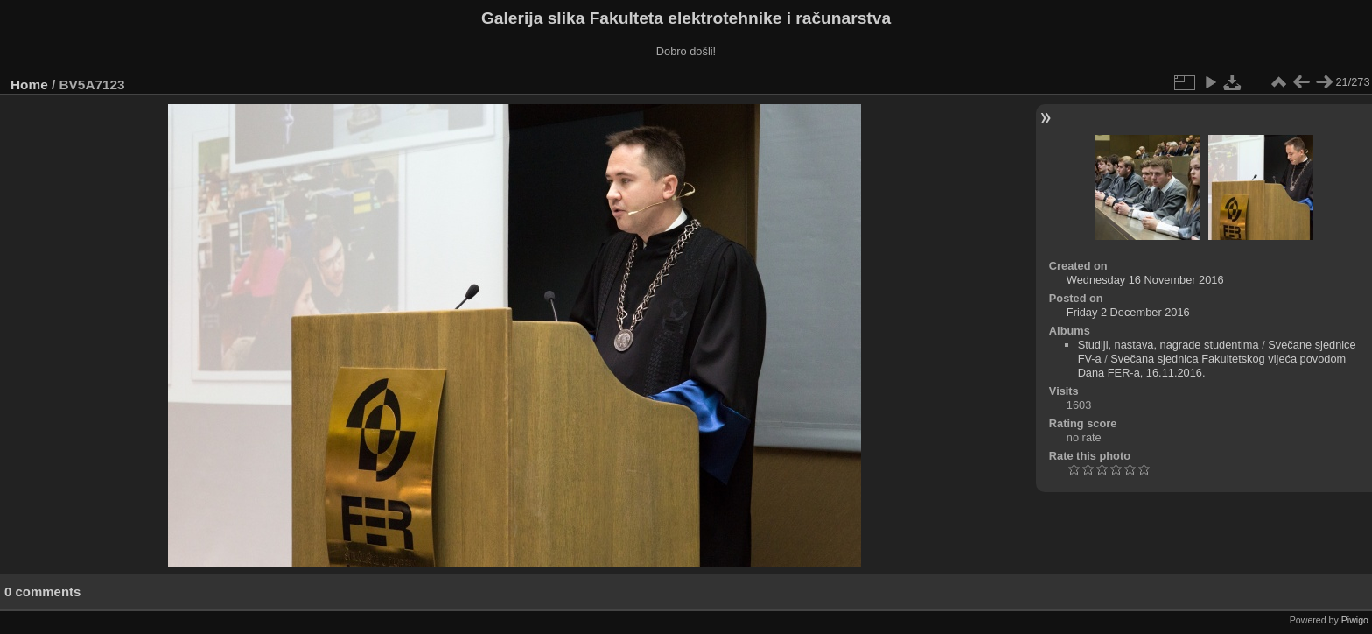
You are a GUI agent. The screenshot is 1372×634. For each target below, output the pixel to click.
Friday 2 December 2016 (1128, 312)
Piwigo (1354, 620)
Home (29, 84)
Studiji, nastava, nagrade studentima (1168, 344)
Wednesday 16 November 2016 (1145, 279)
